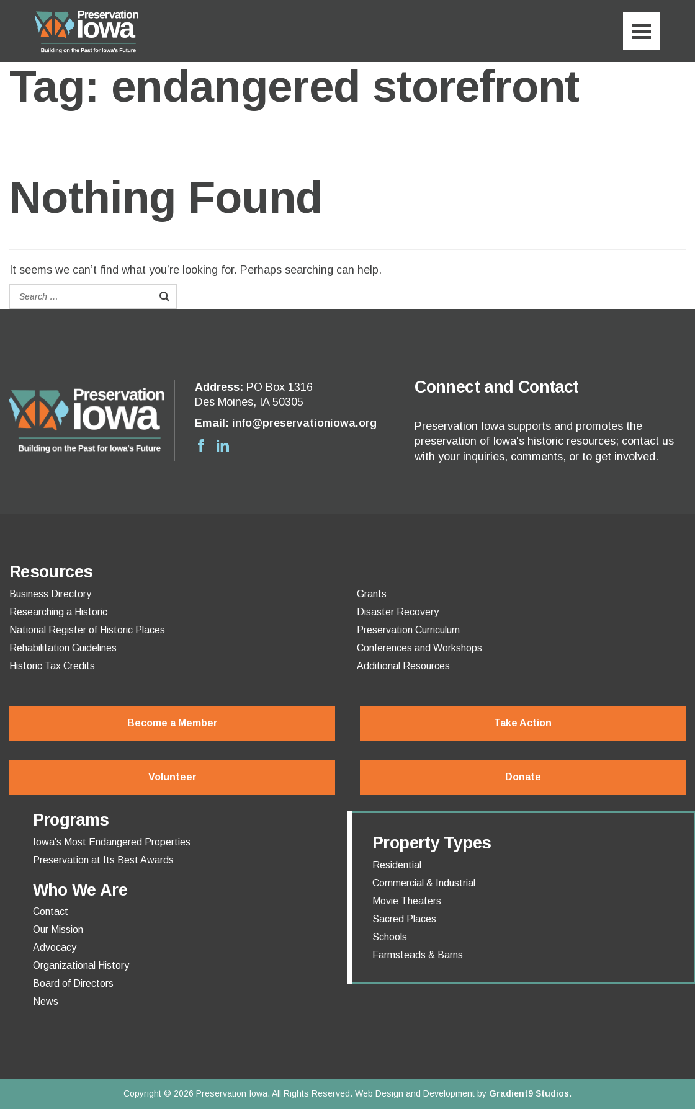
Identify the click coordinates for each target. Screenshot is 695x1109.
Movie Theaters (406, 901)
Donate (523, 777)
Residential (396, 865)
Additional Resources (403, 666)
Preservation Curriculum (408, 630)
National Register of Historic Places (87, 630)
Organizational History (81, 966)
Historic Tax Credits (52, 666)
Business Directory (50, 594)
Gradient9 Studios (529, 1093)
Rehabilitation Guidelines (63, 648)
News (45, 1002)
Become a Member (172, 723)
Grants (372, 594)
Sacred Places (404, 919)
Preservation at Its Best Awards (103, 860)
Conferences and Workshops (419, 648)
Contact (50, 912)
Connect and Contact (496, 387)
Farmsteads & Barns (417, 955)
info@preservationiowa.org (304, 423)
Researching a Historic (58, 612)
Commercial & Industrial (423, 883)
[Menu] (641, 31)
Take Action (523, 723)
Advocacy (54, 948)
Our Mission (58, 930)
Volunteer (172, 777)
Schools (389, 937)
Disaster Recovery (398, 612)
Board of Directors (73, 984)
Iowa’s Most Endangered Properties (112, 842)
